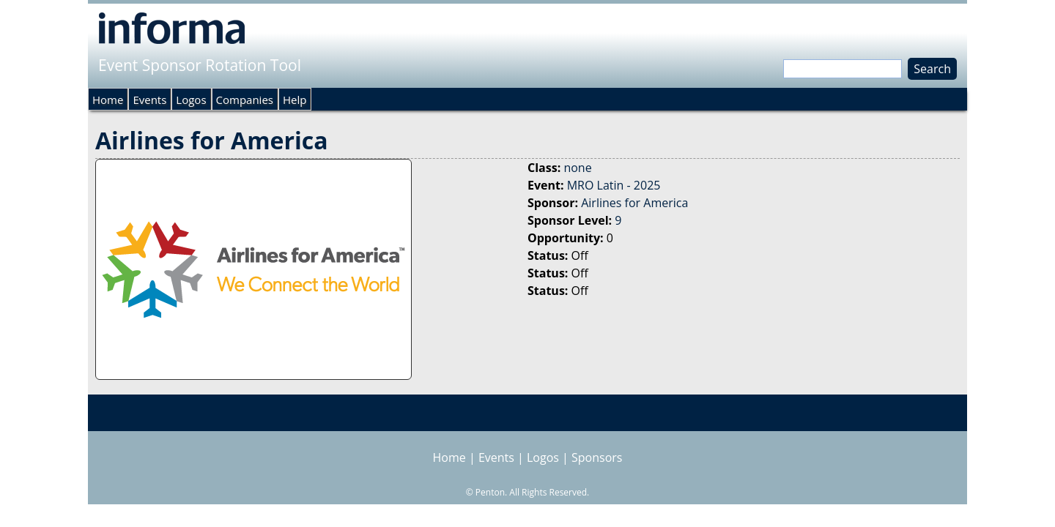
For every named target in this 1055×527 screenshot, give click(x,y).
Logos (191, 99)
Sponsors (596, 457)
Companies (244, 99)
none (577, 168)
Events (149, 99)
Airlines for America (634, 203)
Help (294, 99)
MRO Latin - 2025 (614, 185)
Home (107, 99)
